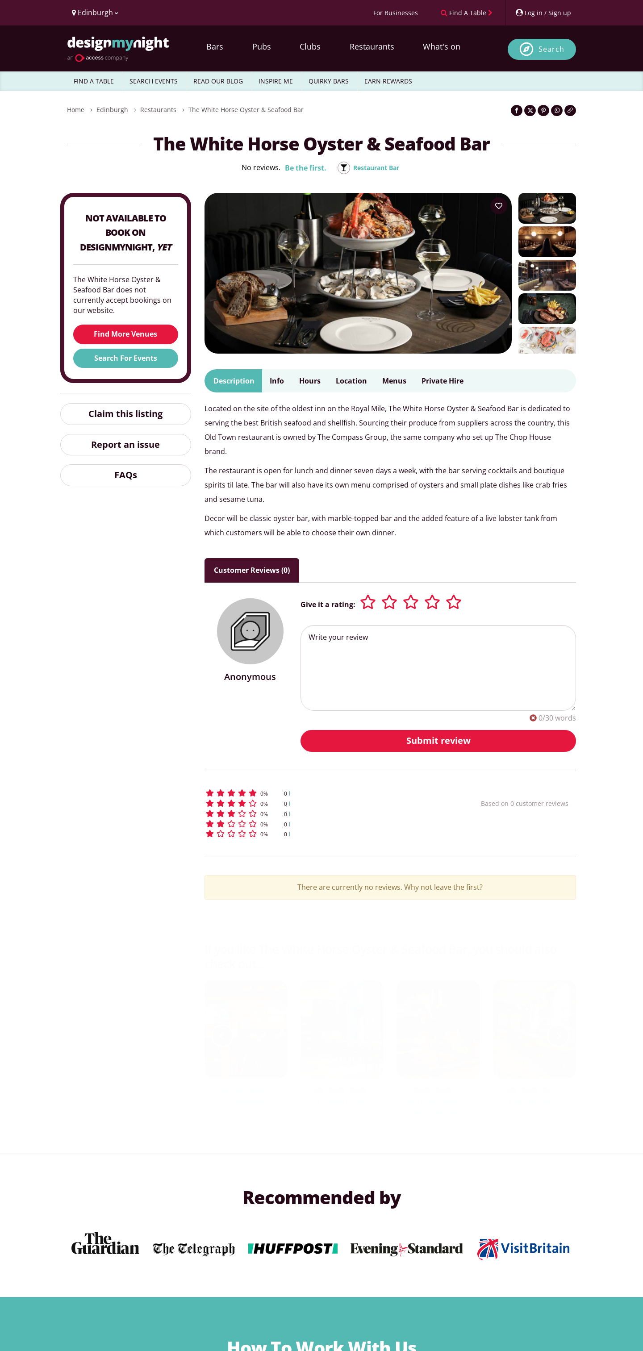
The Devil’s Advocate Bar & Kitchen (438, 1107)
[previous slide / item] (222, 1036)
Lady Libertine (534, 1102)
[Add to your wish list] (498, 205)
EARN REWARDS (388, 81)
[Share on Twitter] (530, 110)
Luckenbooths (342, 1102)
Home (75, 109)
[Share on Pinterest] (543, 110)
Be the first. (301, 168)
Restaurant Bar (376, 168)
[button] (326, 793)
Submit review (438, 740)
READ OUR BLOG (218, 81)
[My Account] (543, 12)
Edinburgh (112, 109)
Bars (214, 46)
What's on (441, 46)
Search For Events (125, 358)
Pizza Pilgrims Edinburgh (245, 1095)
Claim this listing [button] (125, 414)
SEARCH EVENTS (153, 81)
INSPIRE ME (276, 81)
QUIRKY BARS (329, 81)
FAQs (125, 475)
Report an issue (125, 444)
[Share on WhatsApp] (557, 110)
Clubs (310, 46)
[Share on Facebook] (516, 110)
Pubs (261, 46)
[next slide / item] (558, 1036)
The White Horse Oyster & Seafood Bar (246, 109)
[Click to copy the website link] (570, 110)
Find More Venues (125, 334)
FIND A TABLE (94, 81)
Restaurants (372, 46)
